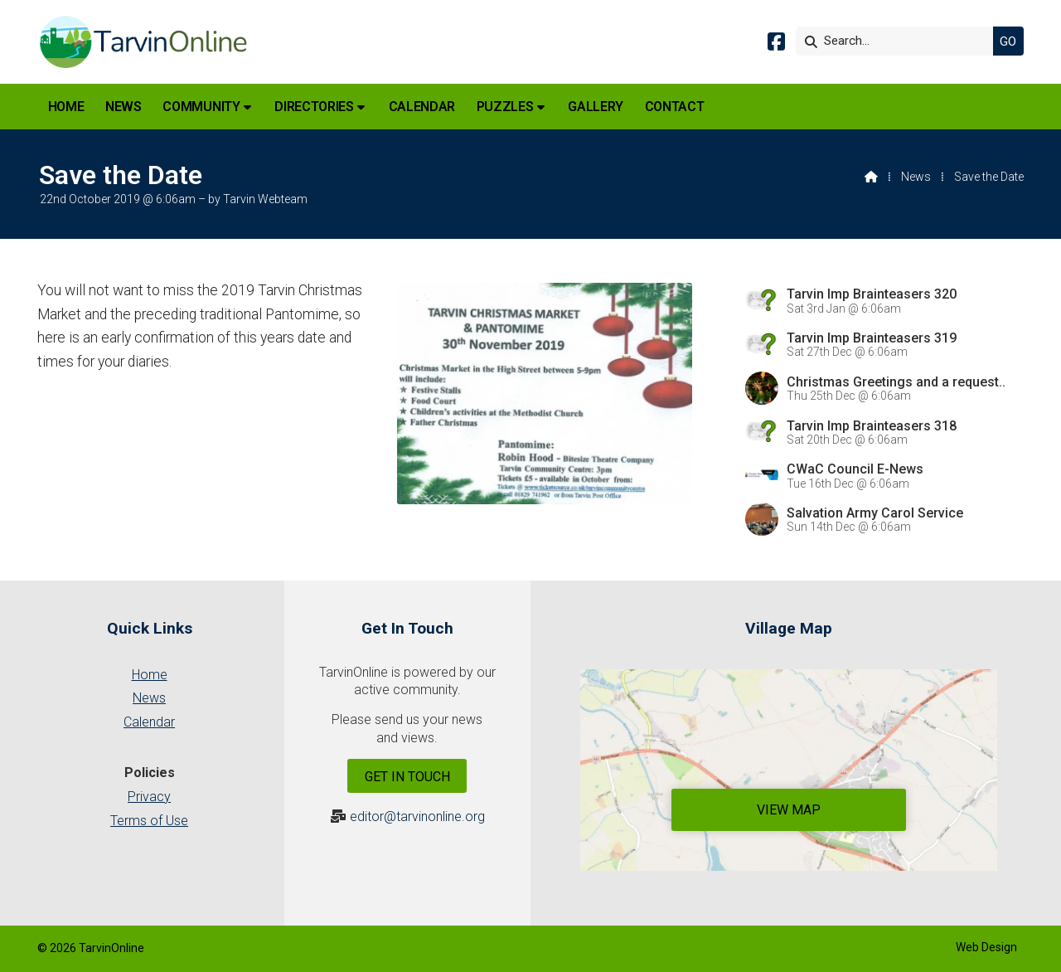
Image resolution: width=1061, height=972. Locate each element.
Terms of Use (149, 821)
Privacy (149, 796)
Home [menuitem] (66, 106)
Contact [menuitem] (675, 106)
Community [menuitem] (201, 106)
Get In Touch (407, 777)
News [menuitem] (123, 106)
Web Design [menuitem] (986, 947)
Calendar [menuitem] (422, 106)
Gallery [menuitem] (595, 106)
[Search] (898, 41)
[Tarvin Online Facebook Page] (776, 44)
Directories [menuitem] (313, 106)
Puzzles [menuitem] (505, 106)
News (916, 176)
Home (149, 675)
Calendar (149, 722)
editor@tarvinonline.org (417, 816)
